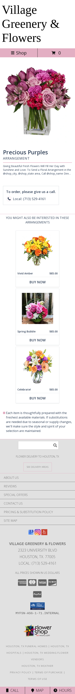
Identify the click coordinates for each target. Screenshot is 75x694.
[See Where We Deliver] (37, 467)
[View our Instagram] (38, 534)
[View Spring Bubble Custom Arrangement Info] (37, 308)
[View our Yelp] (44, 534)
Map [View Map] (37, 690)
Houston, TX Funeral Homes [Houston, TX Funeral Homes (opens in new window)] (27, 646)
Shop (19, 53)
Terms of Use (37, 679)
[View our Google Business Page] (31, 534)
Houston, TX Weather (37, 665)
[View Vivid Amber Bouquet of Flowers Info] (37, 250)
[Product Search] (38, 445)
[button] (37, 606)
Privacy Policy (20, 672)
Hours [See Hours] (62, 690)
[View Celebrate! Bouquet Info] (37, 366)
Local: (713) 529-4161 (37, 563)
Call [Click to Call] (12, 690)
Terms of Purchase (49, 672)
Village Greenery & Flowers (31, 23)
